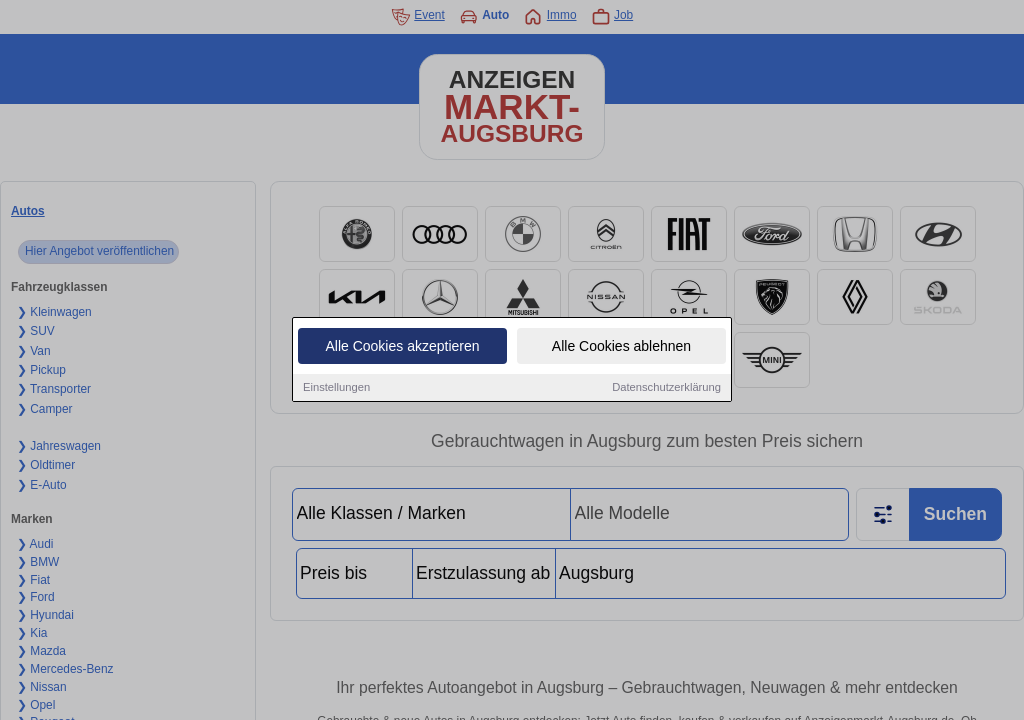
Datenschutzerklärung (666, 388)
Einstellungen (336, 388)
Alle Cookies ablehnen (621, 347)
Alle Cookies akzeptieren (402, 347)
